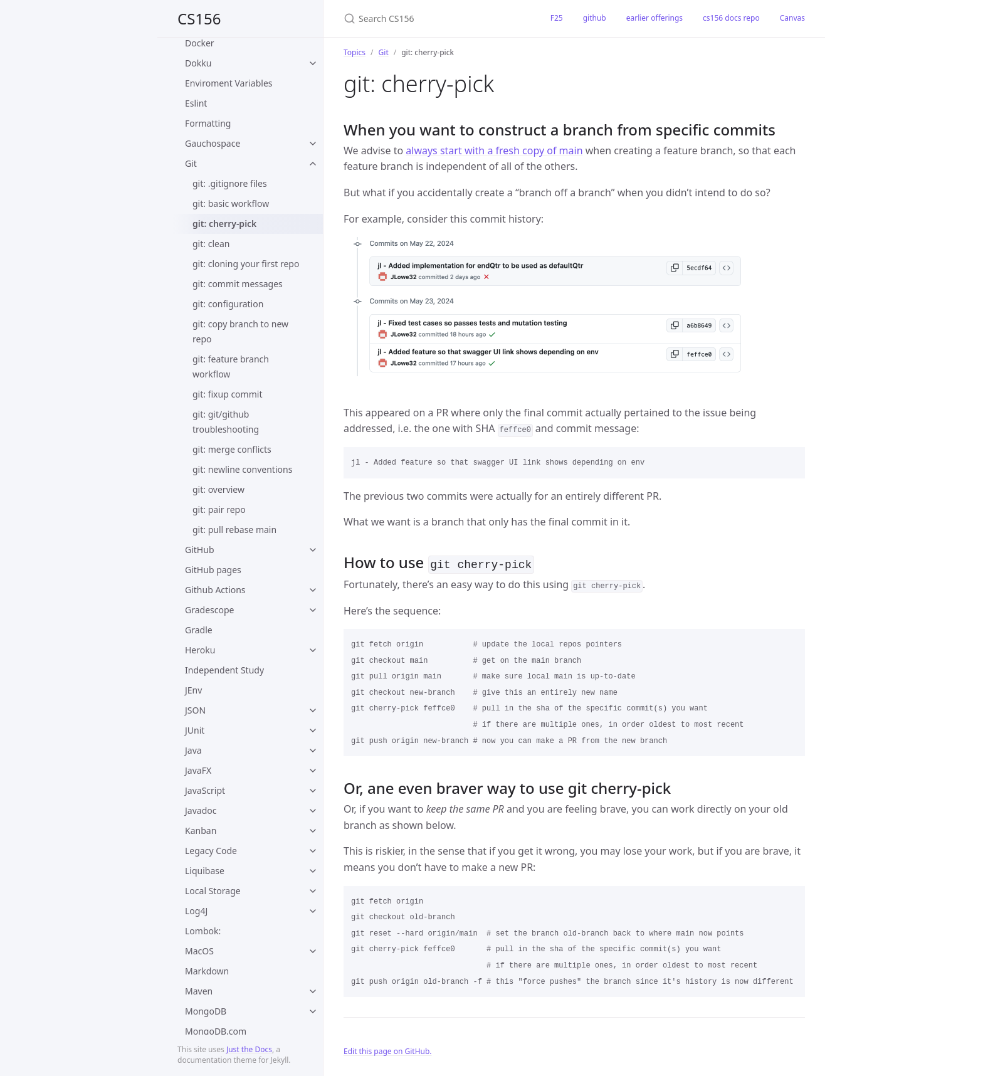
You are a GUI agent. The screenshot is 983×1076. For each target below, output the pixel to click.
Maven (199, 991)
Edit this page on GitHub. (388, 1050)
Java (193, 750)
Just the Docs (249, 1049)
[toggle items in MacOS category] (313, 951)
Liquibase (204, 871)
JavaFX (198, 770)
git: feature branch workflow (230, 366)
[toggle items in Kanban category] (313, 831)
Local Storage (213, 891)
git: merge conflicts (231, 449)
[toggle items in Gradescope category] (313, 610)
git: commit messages (237, 284)
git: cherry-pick (224, 223)
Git (191, 163)
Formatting (208, 123)
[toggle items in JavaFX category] (313, 771)
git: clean (210, 244)
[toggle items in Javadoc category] (313, 811)
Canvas (792, 18)
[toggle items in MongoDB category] (313, 1011)
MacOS (199, 951)
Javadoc (200, 810)
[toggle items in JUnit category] (313, 730)
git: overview (218, 489)
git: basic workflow (230, 203)
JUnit (194, 730)
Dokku (198, 63)
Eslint (196, 103)
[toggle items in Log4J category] (313, 911)
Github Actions (215, 590)
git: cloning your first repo (245, 264)
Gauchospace (212, 143)
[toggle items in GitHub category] (313, 550)
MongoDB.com (215, 1031)
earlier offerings (654, 18)
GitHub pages (213, 570)
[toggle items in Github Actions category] (313, 590)
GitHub (199, 550)
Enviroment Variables (229, 83)
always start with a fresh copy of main (494, 150)
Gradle (199, 630)
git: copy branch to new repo (240, 331)
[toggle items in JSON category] (313, 710)
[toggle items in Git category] (313, 164)
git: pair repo (219, 509)
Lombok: (203, 931)
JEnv (193, 690)
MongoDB (205, 1011)
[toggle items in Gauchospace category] (313, 144)
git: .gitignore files (229, 183)
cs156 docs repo (731, 18)
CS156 (199, 18)
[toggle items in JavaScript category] (313, 791)
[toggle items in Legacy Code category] (313, 851)
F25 (556, 18)
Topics (354, 52)
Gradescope (209, 610)
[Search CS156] (431, 18)
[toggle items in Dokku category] (313, 63)
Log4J (196, 911)
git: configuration (227, 304)
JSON (195, 710)
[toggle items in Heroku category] (313, 650)
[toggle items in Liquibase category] (313, 871)
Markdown (207, 971)
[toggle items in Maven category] (313, 991)
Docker (199, 43)
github (594, 18)
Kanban (200, 830)
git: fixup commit (227, 394)
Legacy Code (211, 851)
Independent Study (224, 670)
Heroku (200, 650)
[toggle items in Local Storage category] (313, 891)
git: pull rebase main (234, 529)
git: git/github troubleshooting (225, 421)
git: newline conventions (242, 469)
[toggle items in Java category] (313, 751)
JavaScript (205, 790)
